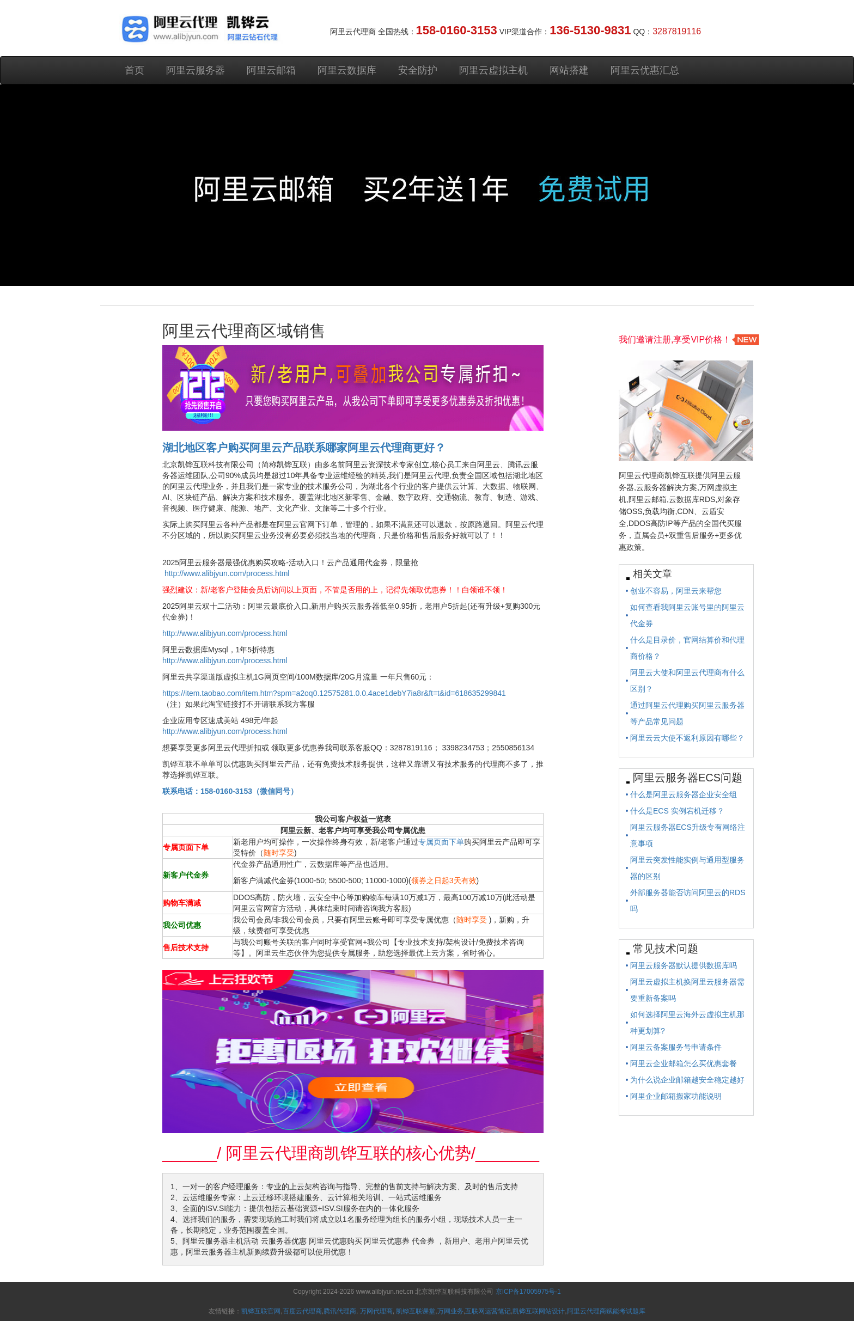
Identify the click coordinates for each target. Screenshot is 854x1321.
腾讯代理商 (340, 1311)
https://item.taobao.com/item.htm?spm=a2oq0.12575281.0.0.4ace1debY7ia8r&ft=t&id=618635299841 (334, 693)
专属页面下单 (441, 841)
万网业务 (450, 1311)
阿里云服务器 (195, 70)
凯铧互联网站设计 (539, 1311)
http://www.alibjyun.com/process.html (227, 573)
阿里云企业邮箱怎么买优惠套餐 (683, 1063)
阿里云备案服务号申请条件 (676, 1047)
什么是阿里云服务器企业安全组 (683, 794)
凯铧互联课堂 (415, 1311)
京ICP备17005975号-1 (528, 1291)
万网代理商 (376, 1311)
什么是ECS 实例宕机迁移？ (677, 810)
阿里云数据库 (347, 70)
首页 (134, 70)
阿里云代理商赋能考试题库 (606, 1311)
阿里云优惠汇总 (645, 70)
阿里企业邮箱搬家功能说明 (676, 1096)
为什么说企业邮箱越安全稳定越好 (687, 1079)
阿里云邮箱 (271, 70)
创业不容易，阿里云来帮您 (676, 590)
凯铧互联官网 (260, 1311)
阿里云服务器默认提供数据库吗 (683, 965)
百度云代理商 (302, 1311)
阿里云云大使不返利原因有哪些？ (687, 737)
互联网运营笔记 (488, 1311)
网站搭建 (569, 70)
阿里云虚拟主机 (493, 70)
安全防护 (417, 70)
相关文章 (652, 573)
